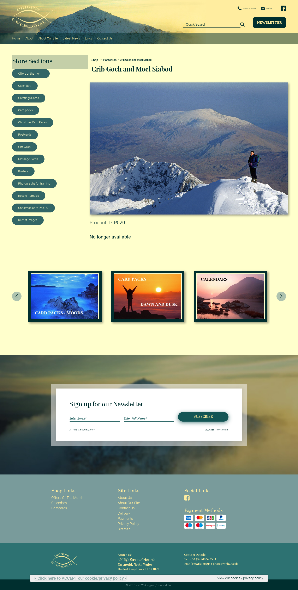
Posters (23, 169)
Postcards (24, 133)
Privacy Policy (128, 522)
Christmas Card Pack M (33, 206)
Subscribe (203, 415)
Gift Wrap (24, 145)
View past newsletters (216, 428)
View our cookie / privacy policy (239, 578)
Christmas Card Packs (32, 120)
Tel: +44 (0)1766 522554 (200, 557)
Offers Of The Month (67, 496)
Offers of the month (30, 72)
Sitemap (124, 527)
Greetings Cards (28, 96)
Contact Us (103, 37)
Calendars (24, 84)
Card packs (25, 108)
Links (87, 37)
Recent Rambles (28, 194)
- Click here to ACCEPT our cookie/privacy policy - (80, 578)
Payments (125, 517)
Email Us (263, 8)
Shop (94, 58)
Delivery (124, 512)
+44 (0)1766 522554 (233, 9)
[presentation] (17, 294)
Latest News (70, 37)
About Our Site (47, 37)
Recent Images (27, 218)
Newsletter (269, 22)
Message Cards (28, 157)
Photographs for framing (34, 182)
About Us (125, 496)
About (29, 37)
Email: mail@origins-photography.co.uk (210, 562)
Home (16, 37)
